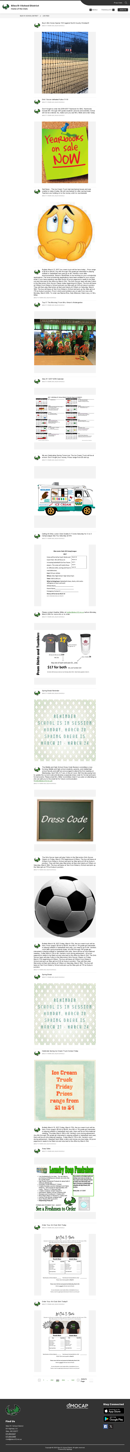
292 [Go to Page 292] (52, 1380)
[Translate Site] (108, 10)
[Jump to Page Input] (91, 1380)
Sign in (123, 10)
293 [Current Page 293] (57, 1380)
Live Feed (46, 16)
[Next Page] (78, 1380)
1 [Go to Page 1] (43, 1380)
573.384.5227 (11, 1434)
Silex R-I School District (29, 16)
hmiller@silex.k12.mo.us (75, 612)
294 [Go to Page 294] (63, 1380)
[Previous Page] (39, 1380)
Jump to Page (84, 1380)
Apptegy (69, 1449)
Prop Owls (118, 3)
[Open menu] (93, 10)
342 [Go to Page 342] (72, 1380)
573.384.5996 (11, 1437)
